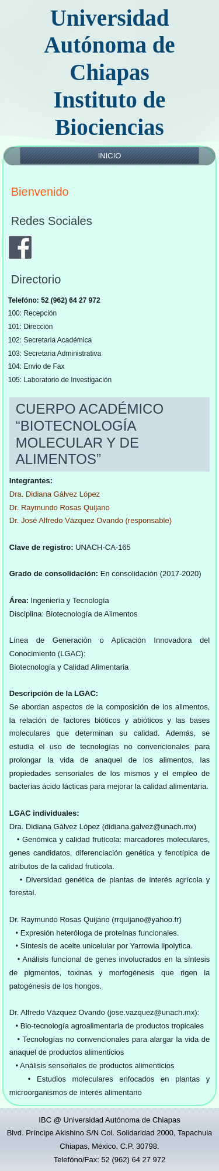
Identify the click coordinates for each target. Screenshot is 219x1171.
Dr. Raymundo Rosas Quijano (59, 507)
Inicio (109, 155)
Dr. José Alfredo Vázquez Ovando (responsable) (90, 520)
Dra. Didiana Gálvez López (54, 494)
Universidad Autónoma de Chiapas (109, 45)
